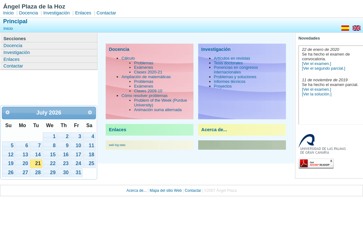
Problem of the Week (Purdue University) (160, 102)
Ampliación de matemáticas (145, 76)
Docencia (28, 12)
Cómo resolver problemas (144, 95)
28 (38, 172)
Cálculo (128, 58)
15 (53, 154)
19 (11, 163)
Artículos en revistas (232, 58)
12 (11, 154)
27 (25, 172)
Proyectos (223, 86)
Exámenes (143, 67)
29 (53, 172)
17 (78, 154)
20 (25, 163)
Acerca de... (214, 129)
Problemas (143, 63)
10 (78, 145)
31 (78, 172)
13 (25, 154)
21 (38, 163)
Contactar (106, 12)
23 (66, 163)
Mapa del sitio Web (166, 190)
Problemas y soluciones (235, 76)
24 (78, 163)
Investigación (56, 12)
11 (91, 145)
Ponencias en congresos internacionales (236, 69)
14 (38, 154)
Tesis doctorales (228, 63)
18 (91, 154)
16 (66, 154)
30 (66, 172)
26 (11, 172)
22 (53, 163)
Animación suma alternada (158, 109)
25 (91, 163)
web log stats (117, 145)
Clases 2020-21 (148, 72)
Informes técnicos (229, 81)
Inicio (8, 12)
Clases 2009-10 (148, 91)
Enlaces (83, 12)
